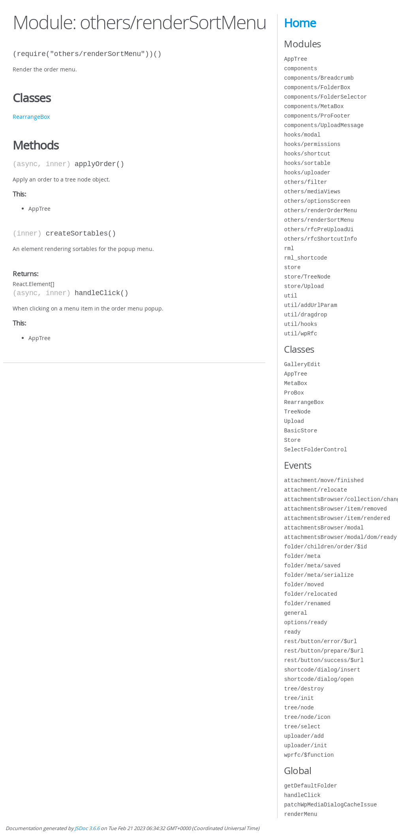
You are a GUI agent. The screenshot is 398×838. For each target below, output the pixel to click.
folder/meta (302, 556)
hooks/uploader (307, 172)
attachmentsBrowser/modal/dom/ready (340, 537)
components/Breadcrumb (318, 78)
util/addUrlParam (310, 305)
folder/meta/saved (312, 565)
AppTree (295, 59)
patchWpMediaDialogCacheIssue (330, 804)
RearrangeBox (31, 116)
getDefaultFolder (310, 785)
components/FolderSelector (325, 97)
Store (292, 440)
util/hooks (300, 324)
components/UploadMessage (324, 125)
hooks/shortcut (307, 153)
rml (289, 248)
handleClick (302, 795)
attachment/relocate (315, 490)
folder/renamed (307, 603)
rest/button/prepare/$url (324, 651)
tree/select (302, 726)
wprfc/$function (309, 755)
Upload (294, 421)
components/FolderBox (317, 87)
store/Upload (304, 286)
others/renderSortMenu (318, 220)
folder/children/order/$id (325, 546)
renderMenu (300, 814)
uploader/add (304, 736)
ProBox (294, 393)
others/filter (305, 182)
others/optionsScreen (317, 201)
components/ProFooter (317, 116)
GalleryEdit (302, 364)
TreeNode (297, 411)
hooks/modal (302, 134)
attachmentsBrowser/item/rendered (337, 518)
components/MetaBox (314, 106)
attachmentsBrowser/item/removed (335, 509)
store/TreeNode (307, 277)
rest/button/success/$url (324, 660)
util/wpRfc (300, 333)
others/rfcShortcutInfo (320, 239)
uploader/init (305, 745)
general (295, 613)
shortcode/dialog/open (318, 679)
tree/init (299, 698)
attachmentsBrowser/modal (324, 527)
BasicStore (300, 430)
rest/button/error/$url (320, 641)
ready (292, 632)
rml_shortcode (305, 258)
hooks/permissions (312, 144)
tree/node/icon (307, 717)
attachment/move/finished (324, 480)
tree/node (299, 707)
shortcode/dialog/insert (322, 669)
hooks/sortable (307, 163)
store (292, 267)
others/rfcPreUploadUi (318, 229)
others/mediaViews (312, 191)
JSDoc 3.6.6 (87, 828)
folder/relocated (310, 594)
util (290, 295)
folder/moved (304, 584)
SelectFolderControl (315, 449)
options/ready (305, 622)
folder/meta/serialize (318, 575)
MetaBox (295, 383)
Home (300, 23)
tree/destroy (304, 688)
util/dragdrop (305, 314)
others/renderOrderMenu (320, 210)
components (300, 68)
